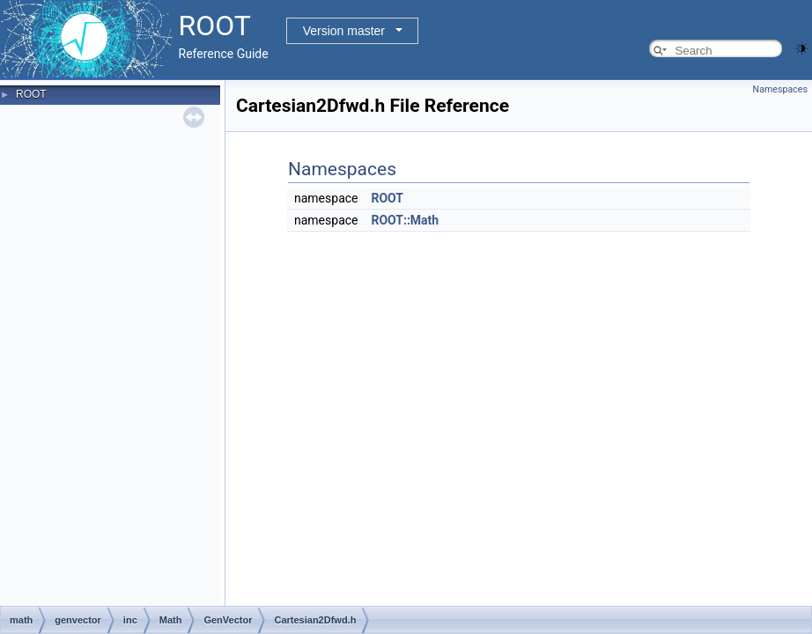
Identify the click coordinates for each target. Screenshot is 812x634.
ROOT (31, 94)
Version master (344, 31)
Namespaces (780, 89)
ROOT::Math (405, 220)
